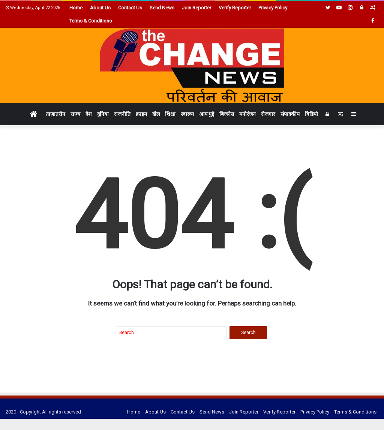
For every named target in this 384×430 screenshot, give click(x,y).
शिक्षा (170, 114)
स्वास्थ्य (187, 114)
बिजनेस (226, 114)
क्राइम (141, 114)
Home (75, 7)
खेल (156, 114)
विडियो (311, 114)
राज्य (75, 114)
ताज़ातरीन (55, 114)
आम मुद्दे (206, 114)
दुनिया (103, 114)
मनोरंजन (247, 114)
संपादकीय (290, 114)
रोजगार (268, 114)
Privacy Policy (272, 7)
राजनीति (122, 114)
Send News (162, 7)
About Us (100, 7)
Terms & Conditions (90, 21)
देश (89, 114)
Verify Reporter (235, 7)
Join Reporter (196, 7)
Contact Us (130, 7)
